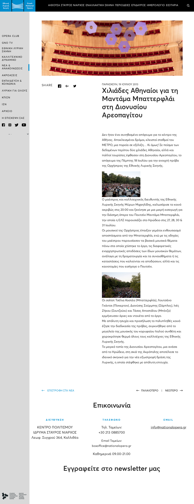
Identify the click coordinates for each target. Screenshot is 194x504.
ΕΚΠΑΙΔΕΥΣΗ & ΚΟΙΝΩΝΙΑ (12, 82)
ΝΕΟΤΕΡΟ (171, 390)
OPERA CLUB (10, 36)
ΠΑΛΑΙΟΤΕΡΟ (150, 390)
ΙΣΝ (4, 104)
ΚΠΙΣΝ (6, 97)
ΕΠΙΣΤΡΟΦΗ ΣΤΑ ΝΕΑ (60, 390)
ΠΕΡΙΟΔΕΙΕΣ (122, 5)
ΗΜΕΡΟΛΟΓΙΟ (156, 5)
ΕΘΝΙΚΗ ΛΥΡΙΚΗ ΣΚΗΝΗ (12, 50)
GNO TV (7, 43)
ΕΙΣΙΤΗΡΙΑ (172, 5)
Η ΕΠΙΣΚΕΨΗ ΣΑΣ (13, 118)
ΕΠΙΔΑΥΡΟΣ (138, 5)
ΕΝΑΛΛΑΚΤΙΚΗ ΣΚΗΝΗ (100, 5)
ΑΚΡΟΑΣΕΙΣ (9, 75)
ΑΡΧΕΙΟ (7, 111)
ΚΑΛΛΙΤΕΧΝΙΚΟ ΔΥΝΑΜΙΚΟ (12, 58)
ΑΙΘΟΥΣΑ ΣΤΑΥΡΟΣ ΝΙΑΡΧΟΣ (66, 5)
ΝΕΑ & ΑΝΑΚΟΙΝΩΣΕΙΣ (12, 67)
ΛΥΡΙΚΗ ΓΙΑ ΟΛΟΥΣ (14, 91)
